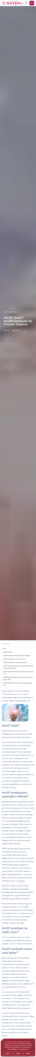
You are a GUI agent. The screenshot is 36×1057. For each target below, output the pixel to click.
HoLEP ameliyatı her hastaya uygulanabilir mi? (17, 684)
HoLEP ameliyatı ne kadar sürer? (14, 659)
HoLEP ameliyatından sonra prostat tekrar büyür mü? (18, 678)
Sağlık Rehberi (16, 330)
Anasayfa (7, 330)
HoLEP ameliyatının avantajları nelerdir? (16, 656)
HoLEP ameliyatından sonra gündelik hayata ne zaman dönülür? (18, 667)
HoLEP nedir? (7, 652)
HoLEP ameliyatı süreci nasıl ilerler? (15, 662)
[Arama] (26, 3)
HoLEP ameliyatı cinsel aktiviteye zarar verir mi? (18, 673)
